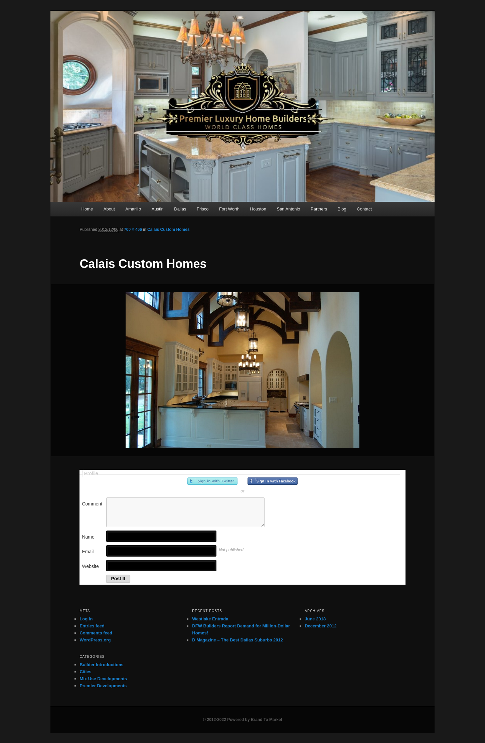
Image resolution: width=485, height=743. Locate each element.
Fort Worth (229, 208)
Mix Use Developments (103, 678)
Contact (364, 208)
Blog (342, 208)
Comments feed (95, 632)
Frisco (202, 208)
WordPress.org (95, 639)
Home (87, 208)
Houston (258, 208)
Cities (85, 671)
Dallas (180, 208)
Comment (92, 503)
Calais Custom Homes (168, 229)
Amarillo (133, 208)
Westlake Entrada (210, 618)
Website (90, 566)
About (109, 208)
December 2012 (320, 625)
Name (88, 537)
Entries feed (91, 625)
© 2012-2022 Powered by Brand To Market (242, 719)
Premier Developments (103, 685)
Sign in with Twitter (212, 481)
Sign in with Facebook (273, 481)
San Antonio (288, 208)
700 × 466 (133, 229)
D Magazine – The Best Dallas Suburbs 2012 (237, 639)
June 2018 (315, 618)
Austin (158, 208)
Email (88, 551)
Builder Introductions (101, 664)
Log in (86, 618)
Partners (319, 208)
